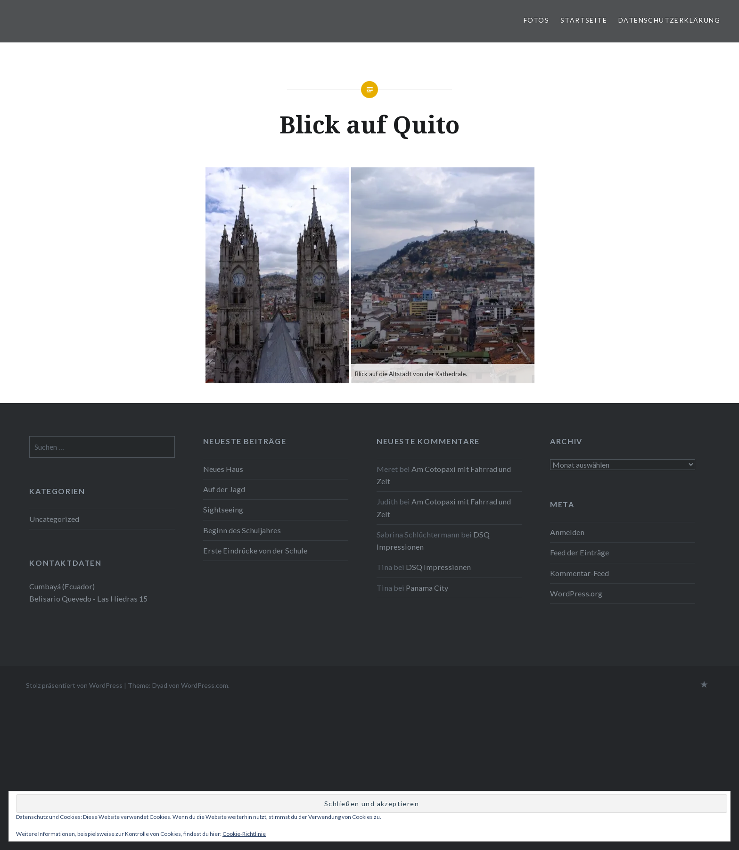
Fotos (536, 20)
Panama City (427, 587)
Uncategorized (54, 518)
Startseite (583, 20)
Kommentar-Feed (579, 573)
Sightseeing (223, 509)
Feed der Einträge (579, 552)
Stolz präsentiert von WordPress (74, 685)
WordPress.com (204, 685)
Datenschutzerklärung (669, 20)
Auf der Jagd (224, 489)
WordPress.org (576, 593)
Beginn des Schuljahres (242, 530)
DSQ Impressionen (438, 566)
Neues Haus (223, 468)
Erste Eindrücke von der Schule (255, 550)
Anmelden (567, 532)
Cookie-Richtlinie (244, 833)
